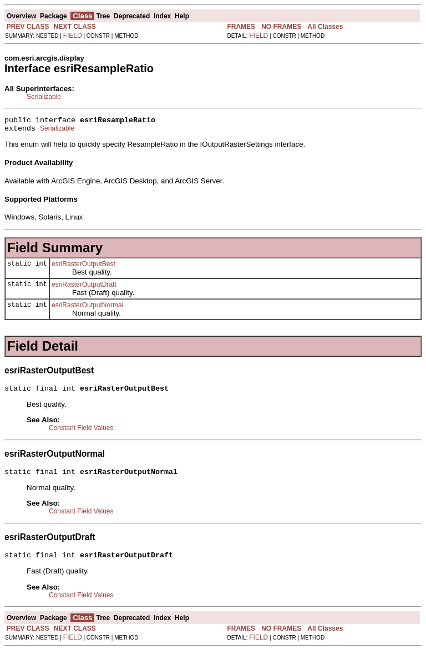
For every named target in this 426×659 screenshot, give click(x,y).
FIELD (72, 35)
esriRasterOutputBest (83, 267)
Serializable (44, 97)
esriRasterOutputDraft (84, 288)
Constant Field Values (81, 433)
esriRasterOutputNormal (87, 308)
